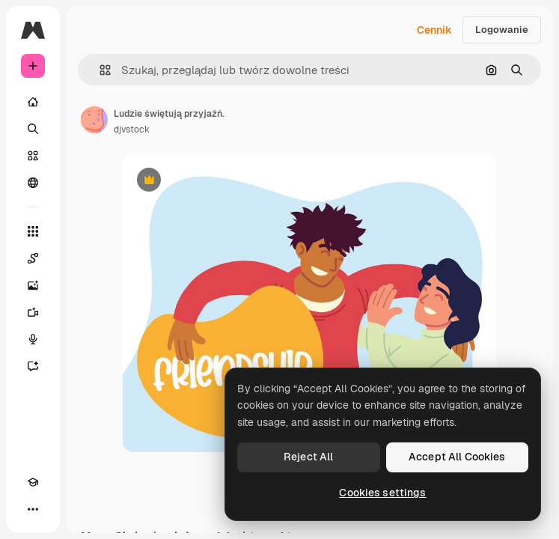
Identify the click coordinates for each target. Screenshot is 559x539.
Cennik (434, 30)
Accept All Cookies (457, 456)
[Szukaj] (33, 129)
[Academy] (33, 482)
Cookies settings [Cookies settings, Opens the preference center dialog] (382, 492)
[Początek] (33, 102)
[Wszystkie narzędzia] (33, 231)
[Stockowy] (33, 156)
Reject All (308, 456)
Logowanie (501, 29)
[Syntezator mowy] (33, 339)
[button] (99, 70)
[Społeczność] (33, 183)
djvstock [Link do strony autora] (132, 129)
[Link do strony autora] (94, 119)
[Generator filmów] (33, 312)
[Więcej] (33, 509)
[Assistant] (33, 366)
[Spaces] (33, 258)
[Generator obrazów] (33, 285)
